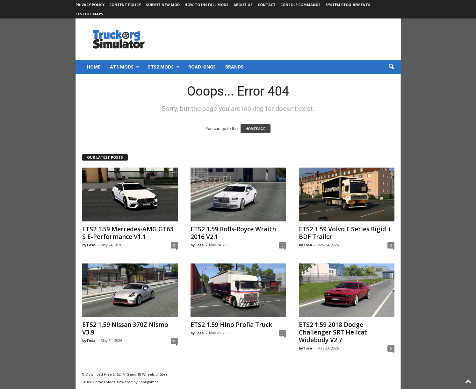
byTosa (89, 244)
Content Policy (125, 4)
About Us (243, 4)
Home (93, 67)
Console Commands (300, 4)
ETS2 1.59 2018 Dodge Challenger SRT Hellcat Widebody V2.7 (333, 332)
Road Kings (202, 67)
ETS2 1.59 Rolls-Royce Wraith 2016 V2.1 (233, 233)
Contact (267, 4)
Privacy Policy (90, 4)
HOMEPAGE (255, 129)
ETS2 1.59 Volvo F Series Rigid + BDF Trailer (345, 233)
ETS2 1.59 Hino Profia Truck (231, 325)
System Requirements (348, 4)
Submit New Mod (163, 4)
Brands (234, 67)
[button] (391, 67)
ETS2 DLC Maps (89, 13)
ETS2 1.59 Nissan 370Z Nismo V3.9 (125, 328)
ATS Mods (124, 67)
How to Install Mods (206, 4)
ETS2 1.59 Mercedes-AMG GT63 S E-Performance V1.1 (128, 233)
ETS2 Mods (163, 67)
